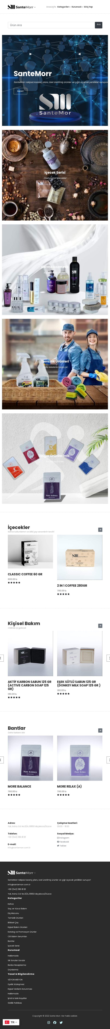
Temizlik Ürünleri (15, 918)
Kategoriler (63, 6)
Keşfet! (20, 91)
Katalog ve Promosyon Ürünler (22, 931)
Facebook (63, 841)
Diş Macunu (13, 913)
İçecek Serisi (13, 945)
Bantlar (11, 941)
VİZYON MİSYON (15, 979)
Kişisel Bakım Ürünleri (17, 927)
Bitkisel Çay (13, 922)
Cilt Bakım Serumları (17, 936)
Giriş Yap (88, 6)
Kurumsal (76, 6)
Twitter (61, 845)
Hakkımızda (13, 955)
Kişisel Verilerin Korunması (20, 989)
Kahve (11, 904)
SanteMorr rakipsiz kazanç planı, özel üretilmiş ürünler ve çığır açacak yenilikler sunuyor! (49, 880)
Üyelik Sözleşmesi (16, 984)
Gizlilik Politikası (15, 1003)
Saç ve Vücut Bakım (17, 908)
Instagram (63, 837)
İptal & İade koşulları (17, 998)
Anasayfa (51, 6)
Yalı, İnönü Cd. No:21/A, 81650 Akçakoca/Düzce (30, 826)
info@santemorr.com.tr (19, 847)
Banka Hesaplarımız (17, 965)
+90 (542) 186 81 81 (17, 837)
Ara (99, 24)
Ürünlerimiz (13, 969)
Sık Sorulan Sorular (16, 960)
